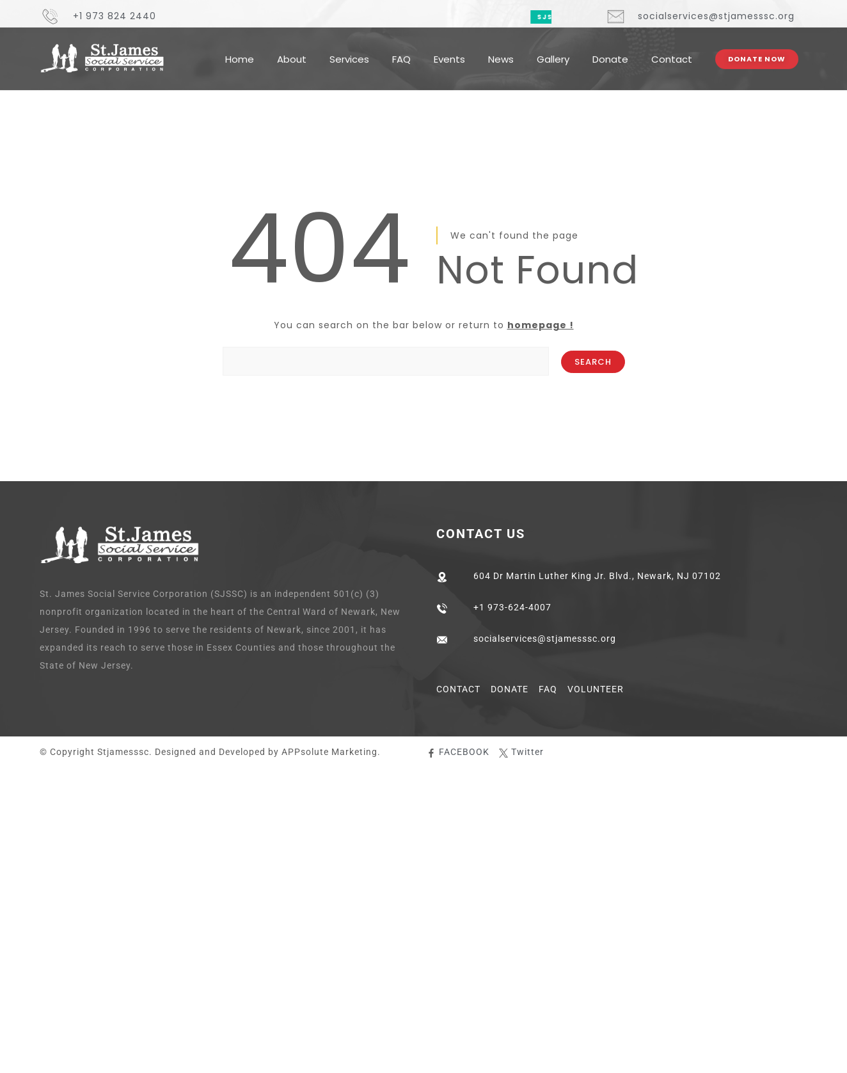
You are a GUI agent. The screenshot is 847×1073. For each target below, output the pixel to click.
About (291, 50)
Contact (671, 50)
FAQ (401, 50)
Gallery (553, 50)
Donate (610, 50)
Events (449, 50)
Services (349, 50)
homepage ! (540, 325)
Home (239, 50)
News (501, 50)
